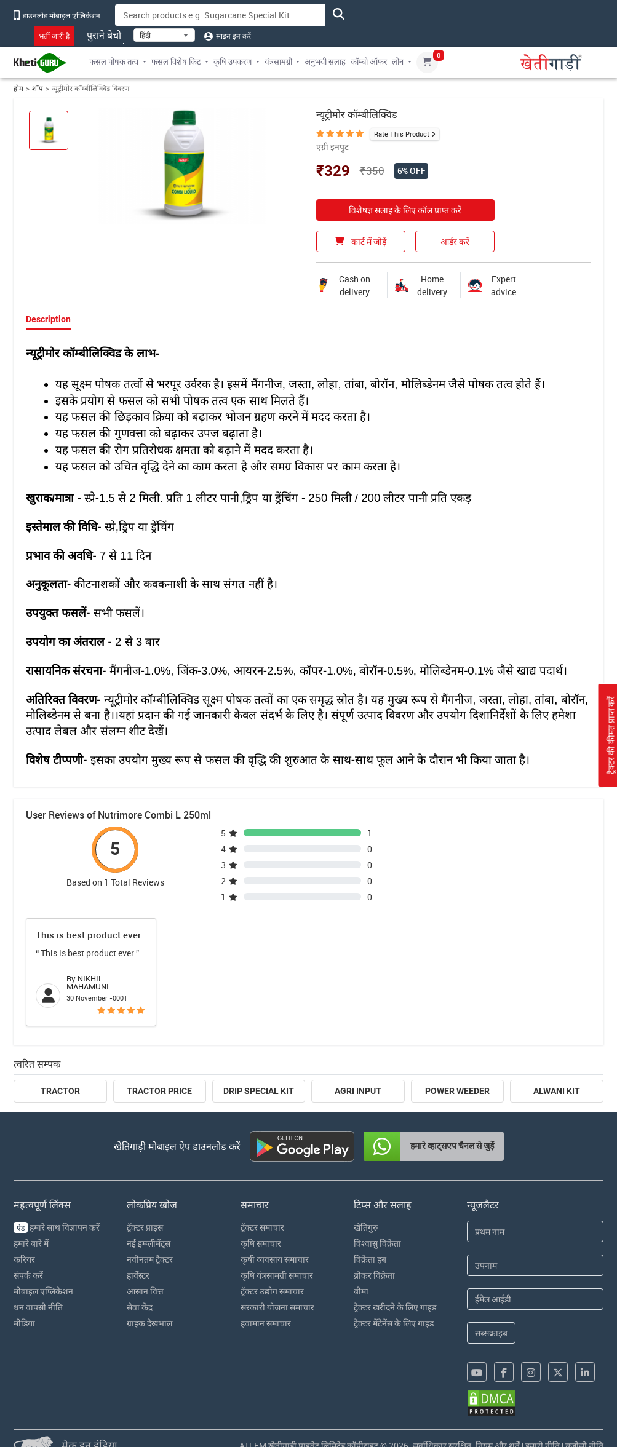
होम (18, 88)
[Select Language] (164, 35)
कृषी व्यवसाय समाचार (275, 1259)
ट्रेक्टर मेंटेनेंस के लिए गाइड (394, 1323)
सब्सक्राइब (491, 1333)
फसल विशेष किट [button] (176, 61)
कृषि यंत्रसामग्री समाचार (277, 1275)
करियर (24, 1259)
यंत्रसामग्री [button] (278, 61)
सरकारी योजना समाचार (277, 1307)
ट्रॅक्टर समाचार (262, 1227)
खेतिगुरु (366, 1227)
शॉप (37, 88)
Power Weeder (457, 1091)
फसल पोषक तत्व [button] (113, 61)
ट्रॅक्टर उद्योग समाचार (272, 1291)
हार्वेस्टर (138, 1275)
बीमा (361, 1291)
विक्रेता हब (370, 1259)
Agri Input (358, 1091)
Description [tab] (48, 319)
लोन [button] (398, 61)
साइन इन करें (227, 36)
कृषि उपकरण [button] (232, 61)
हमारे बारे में (31, 1243)
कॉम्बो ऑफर (369, 61)
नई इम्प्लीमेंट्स (148, 1243)
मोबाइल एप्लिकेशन (43, 1291)
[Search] (220, 15)
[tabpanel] (308, 554)
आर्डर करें (454, 241)
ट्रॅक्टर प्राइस (145, 1227)
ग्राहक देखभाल (149, 1323)
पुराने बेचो (104, 35)
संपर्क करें (28, 1275)
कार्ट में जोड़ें (360, 241)
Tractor (60, 1091)
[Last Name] (535, 1265)
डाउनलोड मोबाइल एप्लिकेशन (57, 15)
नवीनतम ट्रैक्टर (150, 1259)
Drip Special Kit (258, 1091)
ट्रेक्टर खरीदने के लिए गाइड (395, 1307)
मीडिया (24, 1323)
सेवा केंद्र (140, 1307)
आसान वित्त (145, 1291)
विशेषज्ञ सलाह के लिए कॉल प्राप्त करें (405, 210)
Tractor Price (159, 1091)
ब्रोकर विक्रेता (374, 1275)
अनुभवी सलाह (325, 61)
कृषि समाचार (261, 1243)
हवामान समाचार (266, 1323)
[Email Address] (535, 1299)
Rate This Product (401, 133)
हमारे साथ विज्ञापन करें (57, 1227)
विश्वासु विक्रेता (377, 1243)
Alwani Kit (556, 1091)
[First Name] (535, 1231)
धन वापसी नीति (38, 1307)
